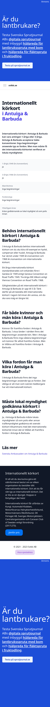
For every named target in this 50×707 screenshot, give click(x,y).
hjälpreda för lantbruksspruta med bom (22, 45)
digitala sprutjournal (25, 39)
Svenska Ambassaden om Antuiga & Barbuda (24, 453)
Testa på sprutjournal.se (17, 65)
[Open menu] (4, 85)
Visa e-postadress (25, 552)
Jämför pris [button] (14, 532)
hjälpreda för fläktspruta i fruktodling (24, 54)
